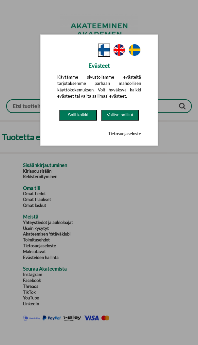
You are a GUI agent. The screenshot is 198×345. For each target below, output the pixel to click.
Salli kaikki (78, 114)
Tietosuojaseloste (124, 133)
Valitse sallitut (120, 114)
